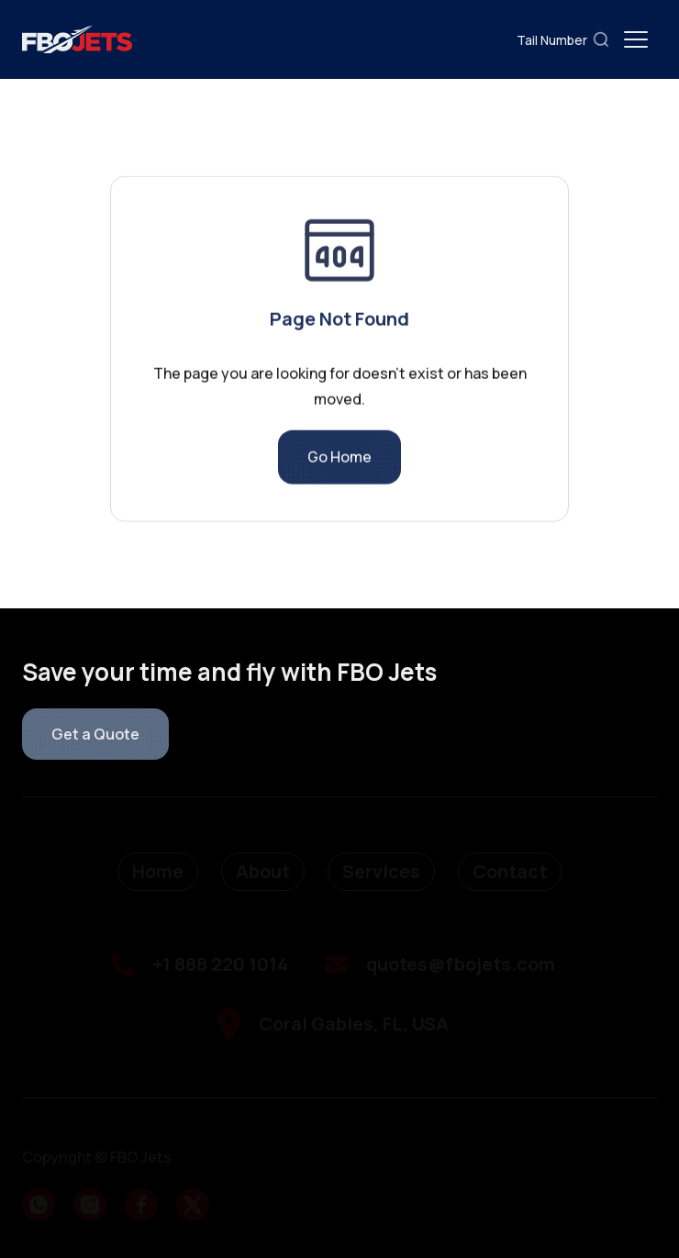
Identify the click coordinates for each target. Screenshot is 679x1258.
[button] (636, 39)
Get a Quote (95, 734)
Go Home (339, 462)
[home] (77, 39)
